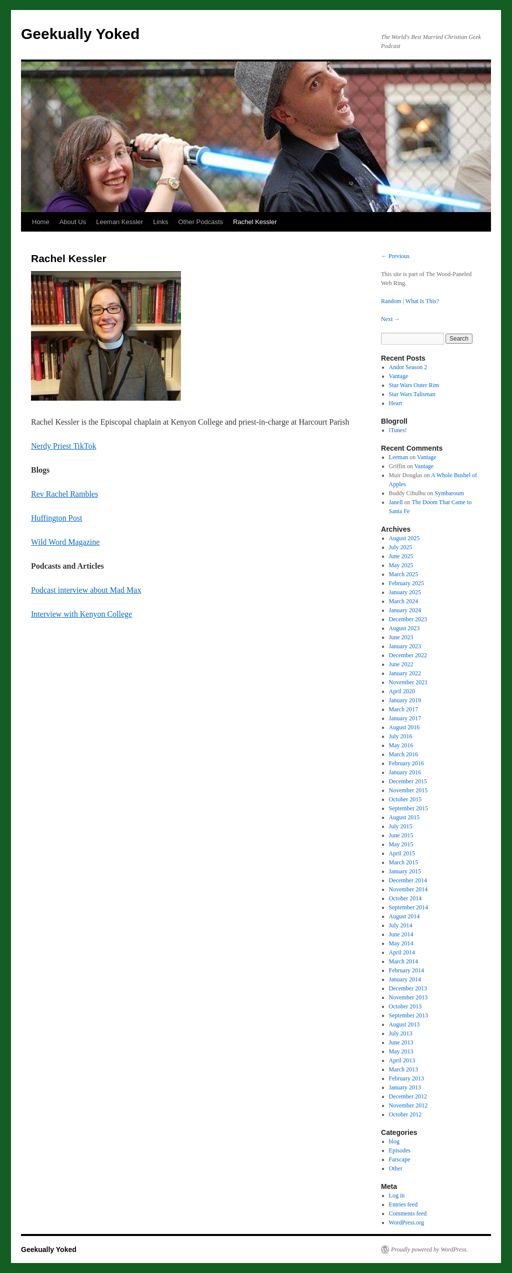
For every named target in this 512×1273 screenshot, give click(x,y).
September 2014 (408, 907)
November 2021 (408, 682)
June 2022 (401, 664)
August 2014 (404, 916)
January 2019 (405, 700)
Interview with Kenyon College (81, 614)
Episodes (399, 1150)
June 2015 (401, 835)
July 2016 (400, 736)
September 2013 (408, 1015)
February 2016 (406, 763)
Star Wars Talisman (412, 394)
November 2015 (408, 790)
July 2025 (400, 547)
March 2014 (403, 961)
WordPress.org (406, 1222)
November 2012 (408, 1105)
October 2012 (405, 1114)
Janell (396, 502)
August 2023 (404, 628)
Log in (397, 1195)
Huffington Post (56, 518)
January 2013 (405, 1087)
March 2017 (403, 709)
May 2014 (401, 943)
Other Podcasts (200, 222)
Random (391, 301)
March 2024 (403, 601)
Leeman (398, 457)
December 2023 (408, 619)
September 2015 (408, 808)
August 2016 (404, 727)
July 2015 (400, 826)
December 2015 (408, 781)
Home (41, 222)
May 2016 (401, 745)
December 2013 (408, 988)
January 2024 (405, 610)
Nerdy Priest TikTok (63, 446)
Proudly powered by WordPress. (429, 1249)
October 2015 (405, 799)
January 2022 (405, 673)
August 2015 (404, 817)
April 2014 (402, 952)
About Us (73, 222)
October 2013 (405, 1006)
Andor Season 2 (408, 367)
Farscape (399, 1159)
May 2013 (401, 1051)
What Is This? (422, 301)
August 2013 (404, 1024)
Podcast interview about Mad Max (86, 590)
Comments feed (408, 1213)
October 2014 (405, 898)
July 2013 (400, 1033)
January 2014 (405, 979)
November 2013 (408, 997)
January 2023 (405, 646)
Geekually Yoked (80, 34)
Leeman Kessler (119, 222)
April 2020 (402, 691)
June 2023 (401, 637)
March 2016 (403, 754)
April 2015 (402, 853)
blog (394, 1141)
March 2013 (403, 1069)
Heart (395, 403)
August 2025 (404, 538)
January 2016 (405, 772)
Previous (399, 256)
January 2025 (405, 592)
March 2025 (403, 574)
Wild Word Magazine (65, 542)
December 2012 (408, 1096)
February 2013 (406, 1078)
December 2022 (408, 655)
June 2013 (401, 1042)
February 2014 (406, 970)
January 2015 (405, 871)
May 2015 (401, 844)
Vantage (398, 376)
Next (386, 319)
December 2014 (408, 880)
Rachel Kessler (254, 222)
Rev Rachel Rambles (64, 494)
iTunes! (398, 430)
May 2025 (401, 565)
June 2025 (401, 556)
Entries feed (403, 1204)
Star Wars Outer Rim (414, 385)
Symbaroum (449, 493)
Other (395, 1168)
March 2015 (403, 862)
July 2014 (400, 925)
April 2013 (402, 1060)
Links (160, 222)
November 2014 (408, 889)
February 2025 (406, 583)
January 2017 (405, 718)
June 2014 (401, 934)
